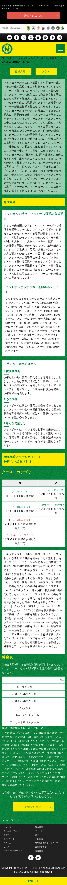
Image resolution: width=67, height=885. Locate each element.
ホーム (5, 820)
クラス (46, 71)
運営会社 (39, 851)
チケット (39, 831)
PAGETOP (33, 881)
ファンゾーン (9, 839)
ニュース (7, 827)
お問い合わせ (33, 806)
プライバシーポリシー (13, 851)
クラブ (6, 835)
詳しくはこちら (33, 15)
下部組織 (39, 839)
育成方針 (20, 71)
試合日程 (39, 827)
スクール (7, 843)
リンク (6, 847)
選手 (37, 835)
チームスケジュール (12, 831)
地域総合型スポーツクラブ (46, 843)
